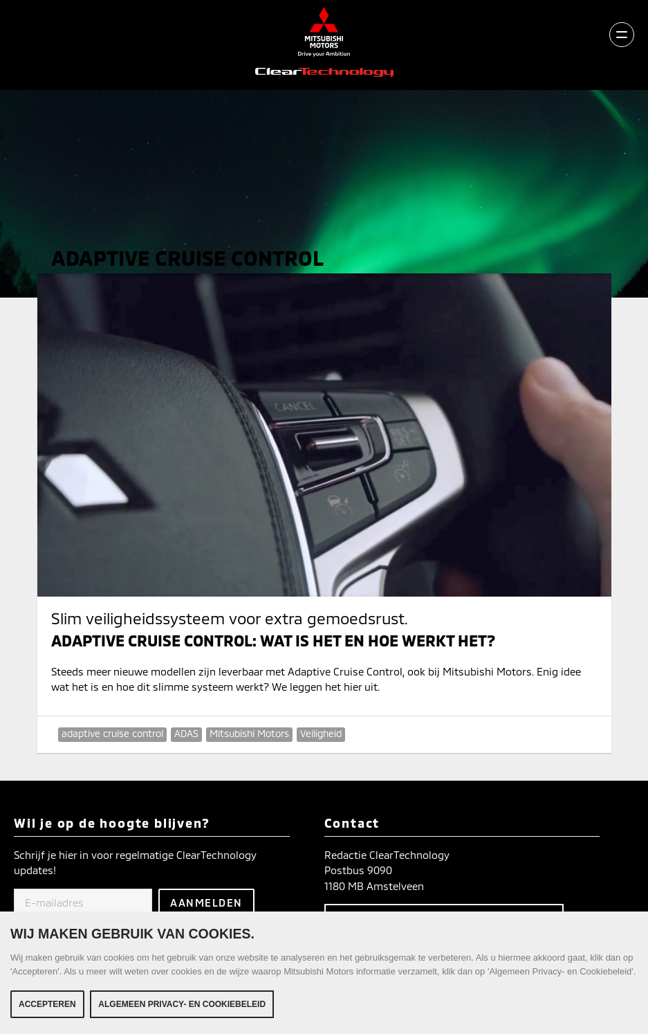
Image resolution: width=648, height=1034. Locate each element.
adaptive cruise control (112, 733)
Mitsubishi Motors (249, 733)
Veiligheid (321, 733)
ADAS (186, 733)
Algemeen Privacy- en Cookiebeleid (182, 1004)
